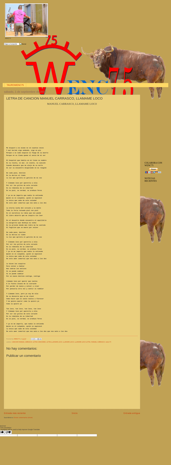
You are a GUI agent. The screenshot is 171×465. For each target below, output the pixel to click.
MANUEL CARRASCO (98, 342)
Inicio (75, 413)
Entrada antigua (132, 413)
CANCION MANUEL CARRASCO (22, 342)
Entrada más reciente (15, 413)
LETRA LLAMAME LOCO (54, 342)
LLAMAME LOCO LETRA (82, 342)
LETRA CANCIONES (39, 342)
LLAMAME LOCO (68, 342)
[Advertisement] (71, 64)
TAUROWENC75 (15, 85)
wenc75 (108, 342)
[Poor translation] (8, 432)
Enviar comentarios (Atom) (23, 417)
